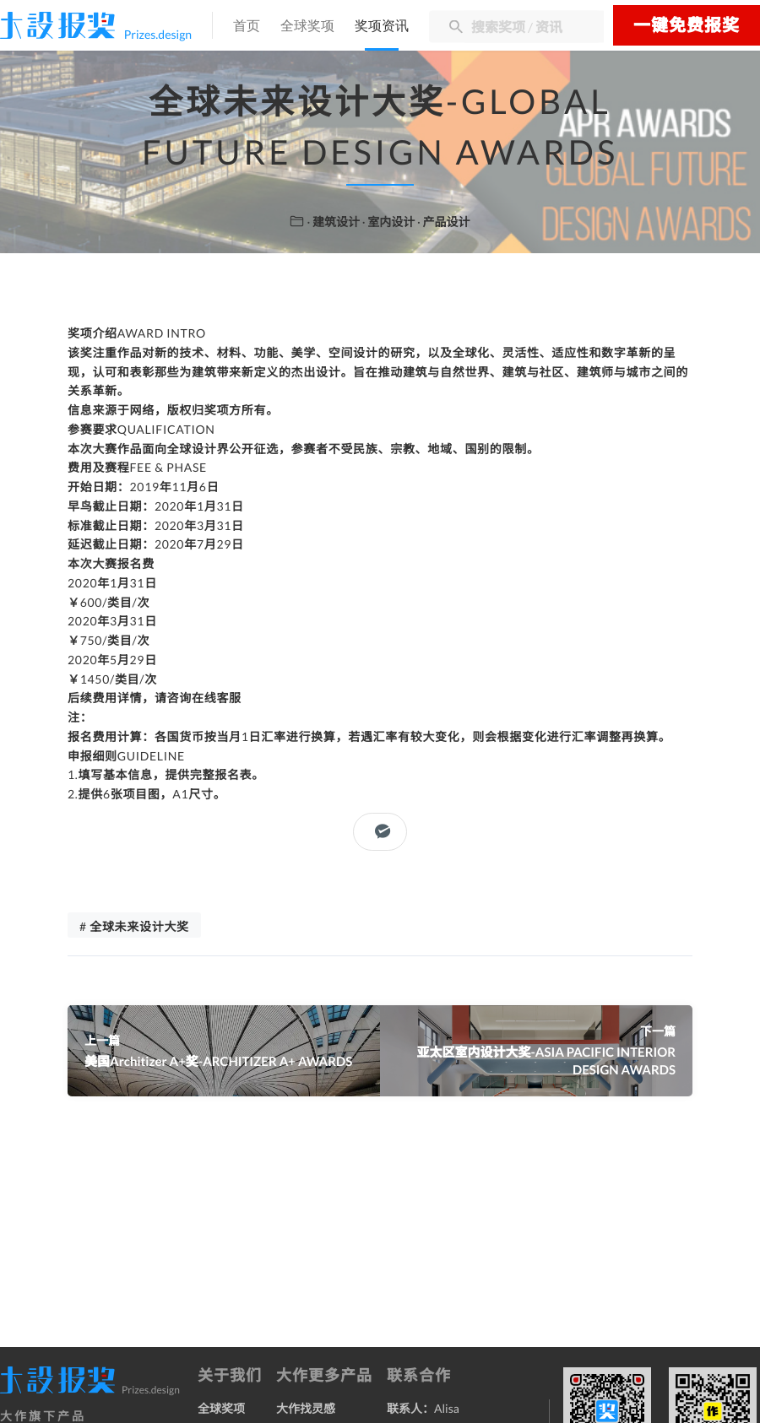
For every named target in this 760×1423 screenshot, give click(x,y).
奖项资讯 (382, 26)
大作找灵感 (305, 1408)
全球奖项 (307, 26)
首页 (246, 26)
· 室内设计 (389, 221)
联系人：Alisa (423, 1408)
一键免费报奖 (686, 25)
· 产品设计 (443, 221)
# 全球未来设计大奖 (134, 926)
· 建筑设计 (334, 221)
